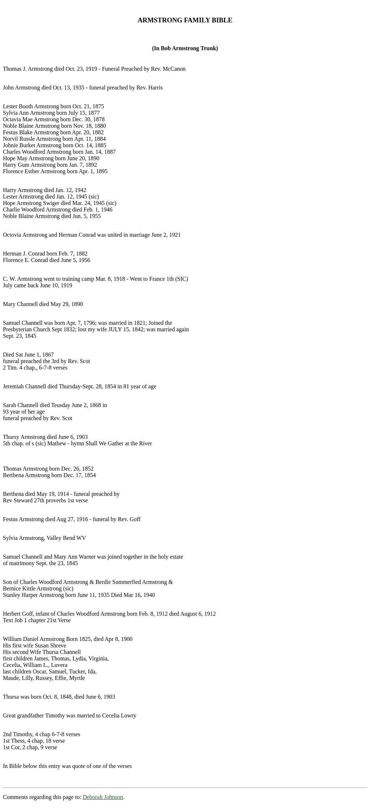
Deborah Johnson (103, 797)
